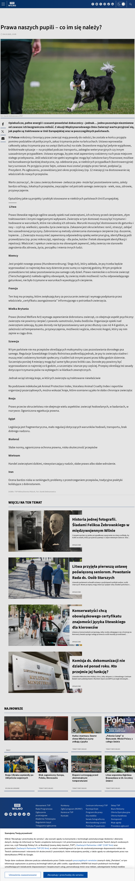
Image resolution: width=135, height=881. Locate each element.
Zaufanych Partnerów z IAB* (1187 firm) (94, 845)
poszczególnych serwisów (85, 860)
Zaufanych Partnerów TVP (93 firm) (32, 848)
